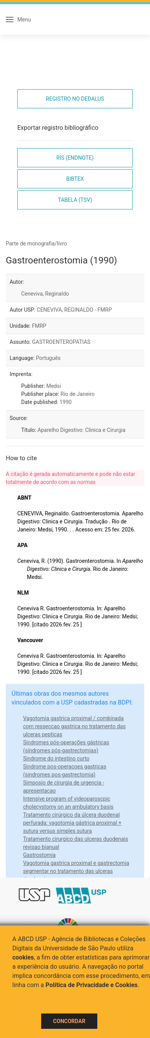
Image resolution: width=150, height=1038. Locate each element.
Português (48, 358)
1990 (66, 402)
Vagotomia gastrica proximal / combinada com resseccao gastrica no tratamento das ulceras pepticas (74, 726)
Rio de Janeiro (77, 394)
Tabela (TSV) (75, 200)
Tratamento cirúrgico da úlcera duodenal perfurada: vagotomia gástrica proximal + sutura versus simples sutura (72, 823)
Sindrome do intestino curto (56, 758)
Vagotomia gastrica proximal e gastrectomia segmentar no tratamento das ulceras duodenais (76, 871)
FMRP (39, 326)
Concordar (69, 1021)
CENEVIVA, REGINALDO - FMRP (74, 310)
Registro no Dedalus (75, 99)
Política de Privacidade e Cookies (91, 985)
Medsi (53, 386)
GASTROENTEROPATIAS (61, 342)
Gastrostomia (39, 855)
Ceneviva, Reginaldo (45, 294)
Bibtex (75, 179)
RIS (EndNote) (75, 158)
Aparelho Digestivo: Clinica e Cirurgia (81, 430)
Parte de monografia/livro (36, 243)
